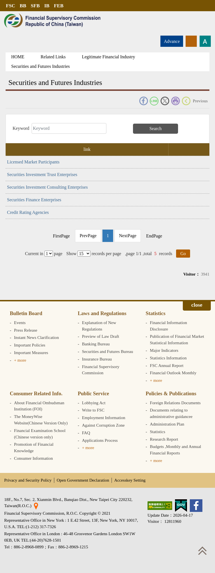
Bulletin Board (26, 313)
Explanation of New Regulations (99, 325)
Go (183, 253)
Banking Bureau (96, 343)
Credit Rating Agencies (28, 212)
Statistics (155, 313)
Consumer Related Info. (36, 393)
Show (71, 253)
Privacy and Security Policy (28, 480)
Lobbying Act (94, 402)
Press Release (25, 330)
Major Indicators (164, 350)
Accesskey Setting (130, 480)
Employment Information (103, 417)
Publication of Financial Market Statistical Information (177, 339)
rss (191, 41)
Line (154, 100)
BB (23, 5)
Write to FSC (93, 410)
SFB (35, 5)
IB (47, 5)
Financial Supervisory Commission (101, 369)
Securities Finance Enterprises (34, 199)
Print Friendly (175, 100)
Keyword (21, 128)
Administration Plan (167, 424)
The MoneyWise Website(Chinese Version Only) (41, 419)
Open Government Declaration (83, 480)
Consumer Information (33, 458)
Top (202, 550)
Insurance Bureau (97, 359)
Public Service (93, 393)
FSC (10, 5)
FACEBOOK (143, 100)
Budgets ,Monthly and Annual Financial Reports (175, 449)
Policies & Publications (171, 393)
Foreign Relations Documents (175, 402)
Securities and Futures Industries (40, 66)
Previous (200, 100)
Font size (205, 41)
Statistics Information (168, 357)
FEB (59, 5)
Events (19, 322)
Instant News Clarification (36, 337)
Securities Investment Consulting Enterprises (47, 187)
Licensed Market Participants (33, 162)
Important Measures (31, 352)
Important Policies (29, 345)
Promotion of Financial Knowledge (33, 447)
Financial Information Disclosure (168, 325)
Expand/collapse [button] (197, 306)
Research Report (164, 439)
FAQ (86, 432)
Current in (34, 253)
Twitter (164, 100)
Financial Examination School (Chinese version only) (40, 433)
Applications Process (100, 440)
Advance (172, 41)
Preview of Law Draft (100, 336)
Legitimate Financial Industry (108, 56)
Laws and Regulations (102, 313)
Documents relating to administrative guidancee (171, 413)
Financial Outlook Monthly (173, 372)
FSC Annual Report (166, 365)
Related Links (53, 56)
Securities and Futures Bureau (107, 351)
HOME (17, 56)
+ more (20, 360)
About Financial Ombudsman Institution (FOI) (39, 406)
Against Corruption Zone (103, 425)
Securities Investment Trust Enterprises (42, 174)
